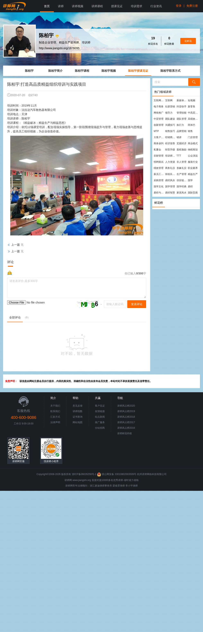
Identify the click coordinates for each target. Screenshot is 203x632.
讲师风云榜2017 (126, 422)
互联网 (169, 100)
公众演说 (193, 155)
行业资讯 (156, 6)
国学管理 (170, 186)
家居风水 (181, 192)
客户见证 (100, 405)
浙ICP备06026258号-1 (84, 474)
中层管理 (159, 118)
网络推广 (159, 112)
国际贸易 (193, 192)
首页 (47, 6)
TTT (179, 155)
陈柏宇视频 (109, 70)
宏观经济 (181, 143)
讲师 (61, 6)
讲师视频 (77, 6)
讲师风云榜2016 (126, 427)
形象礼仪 (181, 168)
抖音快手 (181, 106)
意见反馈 (77, 405)
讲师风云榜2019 (126, 411)
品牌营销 (181, 131)
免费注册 (192, 5)
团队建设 (170, 118)
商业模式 (193, 143)
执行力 (180, 125)
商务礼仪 (170, 168)
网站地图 (77, 422)
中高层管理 (193, 112)
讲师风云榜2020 (126, 405)
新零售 (191, 106)
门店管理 (193, 137)
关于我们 (55, 405)
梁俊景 (116, 485)
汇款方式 (55, 416)
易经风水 (170, 180)
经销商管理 (170, 137)
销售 (190, 131)
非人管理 (181, 161)
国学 (190, 180)
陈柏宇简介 (55, 70)
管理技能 (181, 112)
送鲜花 (188, 41)
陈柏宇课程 (82, 70)
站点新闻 (100, 416)
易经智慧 (170, 192)
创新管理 (159, 125)
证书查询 (77, 416)
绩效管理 (159, 168)
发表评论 (136, 304)
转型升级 (170, 149)
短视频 (191, 100)
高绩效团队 (193, 118)
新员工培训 (159, 174)
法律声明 (55, 422)
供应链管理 (182, 180)
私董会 (157, 149)
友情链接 (100, 411)
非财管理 (159, 155)
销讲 (179, 137)
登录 (179, 5)
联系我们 (55, 411)
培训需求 (136, 6)
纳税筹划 (193, 149)
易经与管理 (159, 192)
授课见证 (117, 6)
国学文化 (159, 186)
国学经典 (181, 186)
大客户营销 (159, 137)
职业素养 (193, 168)
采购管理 (159, 180)
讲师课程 (97, 6)
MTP (156, 131)
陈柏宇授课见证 (138, 70)
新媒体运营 (182, 100)
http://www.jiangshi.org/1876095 (59, 48)
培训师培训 (170, 155)
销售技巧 (170, 131)
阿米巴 (191, 125)
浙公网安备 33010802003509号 (117, 474)
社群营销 (170, 106)
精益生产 (193, 174)
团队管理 (181, 118)
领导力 (169, 112)
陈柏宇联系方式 (170, 70)
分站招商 (100, 427)
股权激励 (181, 149)
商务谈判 (159, 143)
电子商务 (159, 106)
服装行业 (193, 161)
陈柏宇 (29, 70)
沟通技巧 (170, 125)
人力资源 (170, 161)
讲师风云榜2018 (126, 416)
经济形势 (170, 143)
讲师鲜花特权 (124, 433)
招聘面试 (159, 161)
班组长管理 (170, 174)
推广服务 (100, 422)
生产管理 (181, 174)
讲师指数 (77, 411)
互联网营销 (159, 100)
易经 (190, 186)
